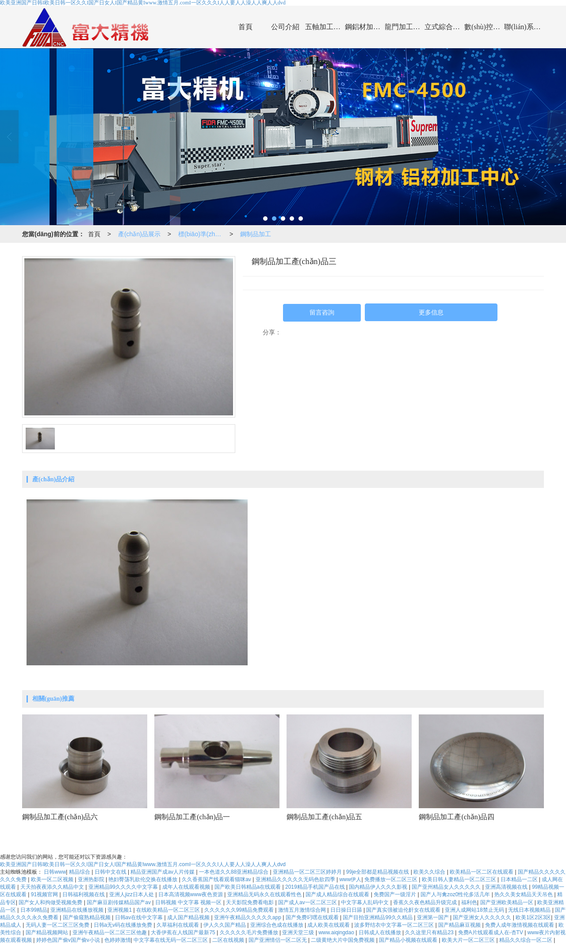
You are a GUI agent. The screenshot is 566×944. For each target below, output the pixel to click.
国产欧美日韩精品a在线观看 (248, 887)
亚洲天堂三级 (298, 932)
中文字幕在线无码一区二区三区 (171, 940)
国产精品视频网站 (47, 932)
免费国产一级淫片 (395, 894)
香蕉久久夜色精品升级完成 (425, 902)
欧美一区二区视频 (53, 879)
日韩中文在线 (111, 872)
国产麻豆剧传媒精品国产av (119, 902)
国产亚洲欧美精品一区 (507, 902)
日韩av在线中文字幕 (139, 917)
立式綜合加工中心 (444, 27)
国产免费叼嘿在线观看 (313, 917)
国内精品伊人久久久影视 (379, 887)
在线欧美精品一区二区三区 (168, 910)
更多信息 (431, 312)
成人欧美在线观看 (329, 925)
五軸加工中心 (325, 27)
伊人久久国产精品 (225, 925)
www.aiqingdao (337, 932)
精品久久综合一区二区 (526, 940)
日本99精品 (33, 910)
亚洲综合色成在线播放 (277, 925)
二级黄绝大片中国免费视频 (343, 940)
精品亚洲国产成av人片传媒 (163, 872)
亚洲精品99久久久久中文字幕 (124, 887)
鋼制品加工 (255, 234)
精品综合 (80, 872)
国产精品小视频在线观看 (409, 940)
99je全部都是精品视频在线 (378, 872)
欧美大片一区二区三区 (469, 940)
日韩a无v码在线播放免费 (124, 925)
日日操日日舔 (346, 910)
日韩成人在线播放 (380, 932)
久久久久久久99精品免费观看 (239, 910)
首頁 (245, 27)
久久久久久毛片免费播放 (249, 932)
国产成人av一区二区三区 (308, 902)
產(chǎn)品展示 (139, 234)
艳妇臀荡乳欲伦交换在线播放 (143, 879)
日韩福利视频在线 (84, 894)
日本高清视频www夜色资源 (191, 894)
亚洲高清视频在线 (507, 887)
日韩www (55, 872)
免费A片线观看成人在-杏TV (491, 932)
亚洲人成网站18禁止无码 (475, 910)
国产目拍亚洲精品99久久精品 (378, 917)
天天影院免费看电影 (250, 902)
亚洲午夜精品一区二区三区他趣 (110, 932)
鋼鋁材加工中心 (365, 27)
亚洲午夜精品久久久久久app (248, 917)
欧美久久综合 (430, 872)
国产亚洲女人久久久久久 (482, 917)
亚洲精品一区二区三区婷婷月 (308, 872)
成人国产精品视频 (189, 917)
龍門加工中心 (404, 27)
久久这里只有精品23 (430, 932)
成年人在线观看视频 (186, 887)
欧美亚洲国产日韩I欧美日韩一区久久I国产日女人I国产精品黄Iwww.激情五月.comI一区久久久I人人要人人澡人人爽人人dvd (143, 864)
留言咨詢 (322, 312)
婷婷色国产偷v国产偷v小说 (68, 940)
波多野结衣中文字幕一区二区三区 (394, 925)
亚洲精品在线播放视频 (77, 910)
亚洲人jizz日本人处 (132, 894)
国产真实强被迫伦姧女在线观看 (404, 910)
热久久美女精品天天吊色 (524, 894)
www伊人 (350, 879)
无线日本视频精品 (530, 910)
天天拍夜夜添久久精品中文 (52, 887)
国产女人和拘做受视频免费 (51, 902)
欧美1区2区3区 (533, 917)
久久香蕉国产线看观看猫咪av (217, 879)
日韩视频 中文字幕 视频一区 (189, 902)
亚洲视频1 (120, 910)
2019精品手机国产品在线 (315, 887)
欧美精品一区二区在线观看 (482, 872)
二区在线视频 (228, 940)
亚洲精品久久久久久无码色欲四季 (296, 879)
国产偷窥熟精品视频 (87, 917)
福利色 (469, 902)
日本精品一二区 (520, 879)
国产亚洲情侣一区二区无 (278, 940)
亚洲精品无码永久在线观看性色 (265, 894)
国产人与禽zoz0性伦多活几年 (456, 894)
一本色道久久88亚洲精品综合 (234, 872)
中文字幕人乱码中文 (365, 902)
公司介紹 (285, 27)
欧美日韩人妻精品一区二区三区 (459, 879)
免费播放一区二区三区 (391, 879)
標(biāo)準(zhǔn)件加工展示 (202, 234)
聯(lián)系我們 (524, 27)
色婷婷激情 (117, 940)
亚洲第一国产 (433, 917)
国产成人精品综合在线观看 (338, 894)
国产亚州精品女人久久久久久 (447, 887)
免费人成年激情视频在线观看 (520, 925)
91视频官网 (45, 894)
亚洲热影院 (92, 879)
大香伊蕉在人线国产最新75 (184, 932)
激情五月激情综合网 (302, 910)
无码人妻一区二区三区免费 (58, 925)
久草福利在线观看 (178, 925)
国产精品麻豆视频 (460, 925)
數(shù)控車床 (484, 27)
